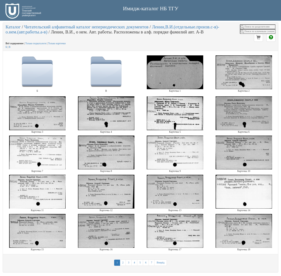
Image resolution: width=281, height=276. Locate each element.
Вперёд (160, 262)
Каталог (13, 26)
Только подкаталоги (35, 43)
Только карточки (57, 43)
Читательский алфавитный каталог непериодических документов (86, 26)
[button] (258, 38)
